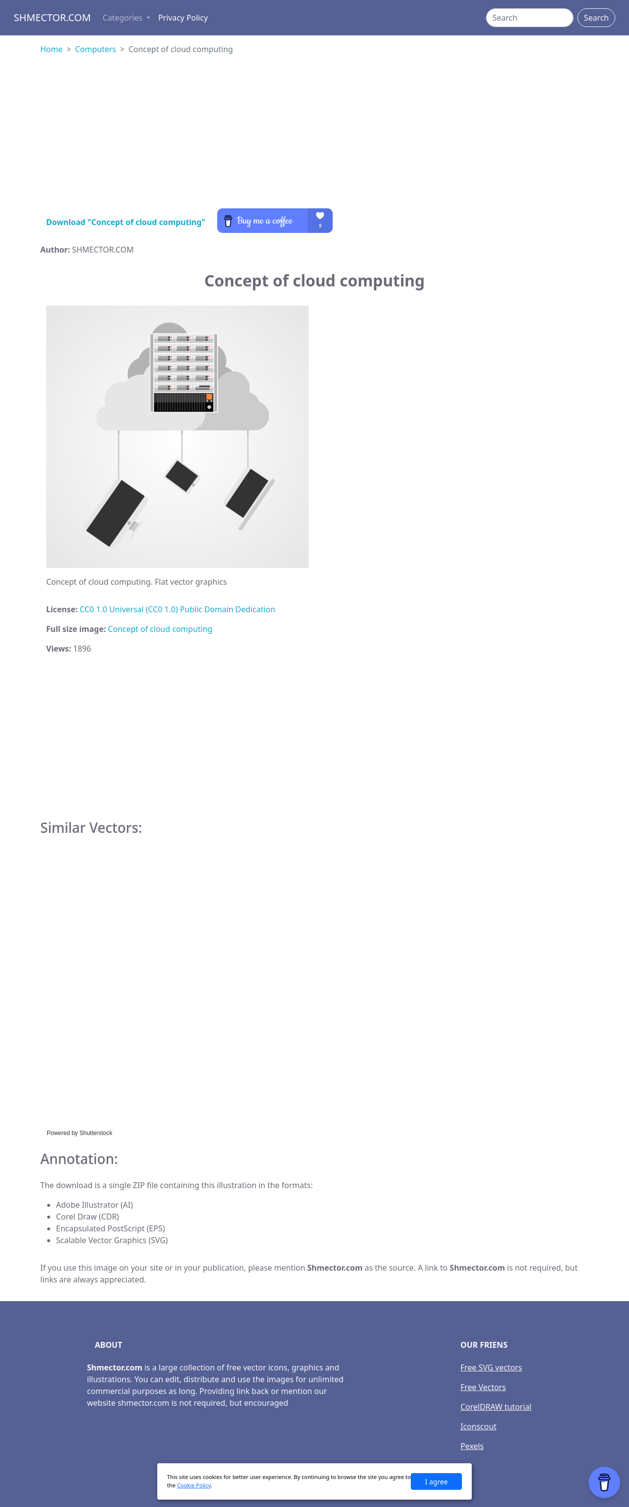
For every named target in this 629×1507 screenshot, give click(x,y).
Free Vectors (483, 1387)
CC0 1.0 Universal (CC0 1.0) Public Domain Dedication (177, 609)
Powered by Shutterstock (79, 1133)
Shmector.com (52, 17)
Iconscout (478, 1426)
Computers (95, 49)
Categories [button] (123, 17)
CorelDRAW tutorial (495, 1406)
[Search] (529, 17)
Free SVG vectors (491, 1367)
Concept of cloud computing (160, 629)
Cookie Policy (194, 1485)
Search (596, 17)
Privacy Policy (183, 17)
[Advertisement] (314, 139)
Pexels (472, 1446)
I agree (436, 1481)
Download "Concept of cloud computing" (125, 222)
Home (51, 49)
